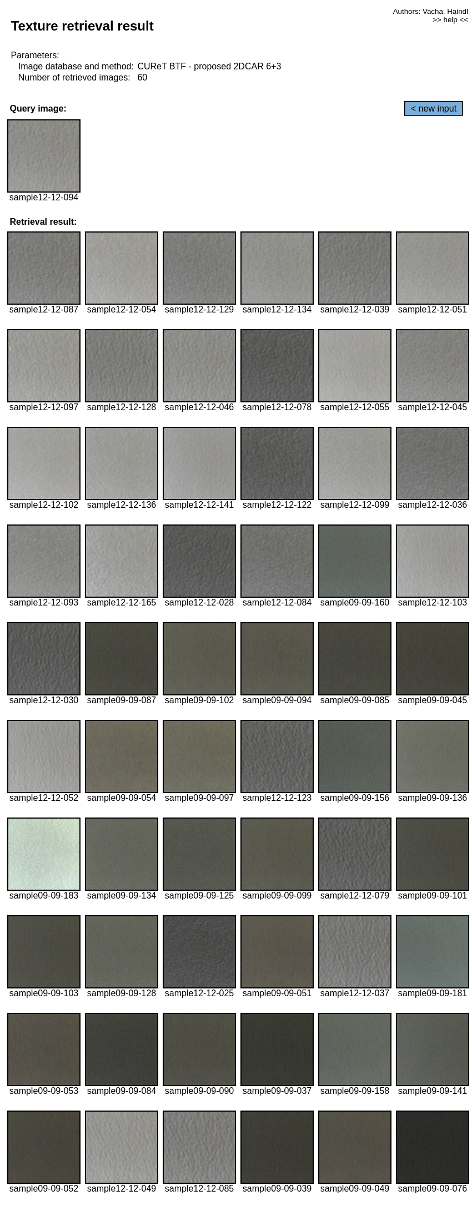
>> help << (450, 20)
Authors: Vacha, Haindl (430, 11)
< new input (433, 108)
